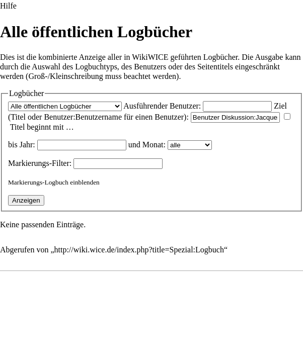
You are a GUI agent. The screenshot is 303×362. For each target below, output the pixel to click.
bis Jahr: (21, 144)
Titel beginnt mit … (42, 127)
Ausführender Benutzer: (162, 106)
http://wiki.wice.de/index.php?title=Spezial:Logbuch (139, 249)
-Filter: (39, 163)
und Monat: (147, 144)
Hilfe (8, 6)
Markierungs (28, 163)
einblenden (84, 182)
